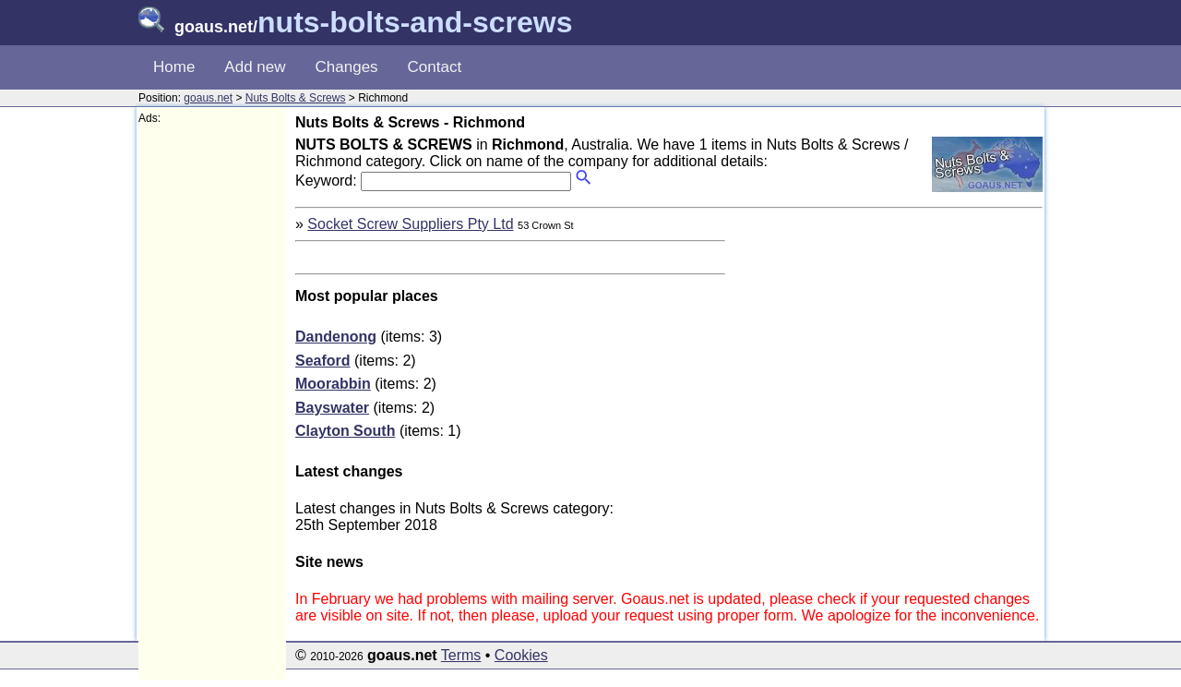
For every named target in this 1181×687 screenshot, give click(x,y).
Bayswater (332, 408)
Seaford (323, 360)
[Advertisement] (212, 403)
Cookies (521, 655)
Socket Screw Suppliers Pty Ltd (410, 224)
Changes (347, 67)
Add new (254, 67)
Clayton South (345, 431)
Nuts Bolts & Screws (295, 97)
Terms (461, 655)
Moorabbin (333, 384)
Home (174, 67)
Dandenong (335, 336)
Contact (435, 67)
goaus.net (208, 97)
